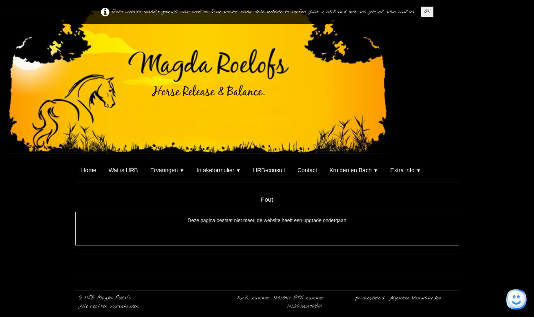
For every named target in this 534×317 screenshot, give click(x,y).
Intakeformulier (219, 170)
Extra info (405, 170)
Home (88, 170)
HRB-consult (269, 170)
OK (427, 12)
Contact (307, 170)
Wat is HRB (123, 170)
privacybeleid (371, 298)
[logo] (78, 39)
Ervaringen (167, 170)
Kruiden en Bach (353, 170)
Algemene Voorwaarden (415, 298)
